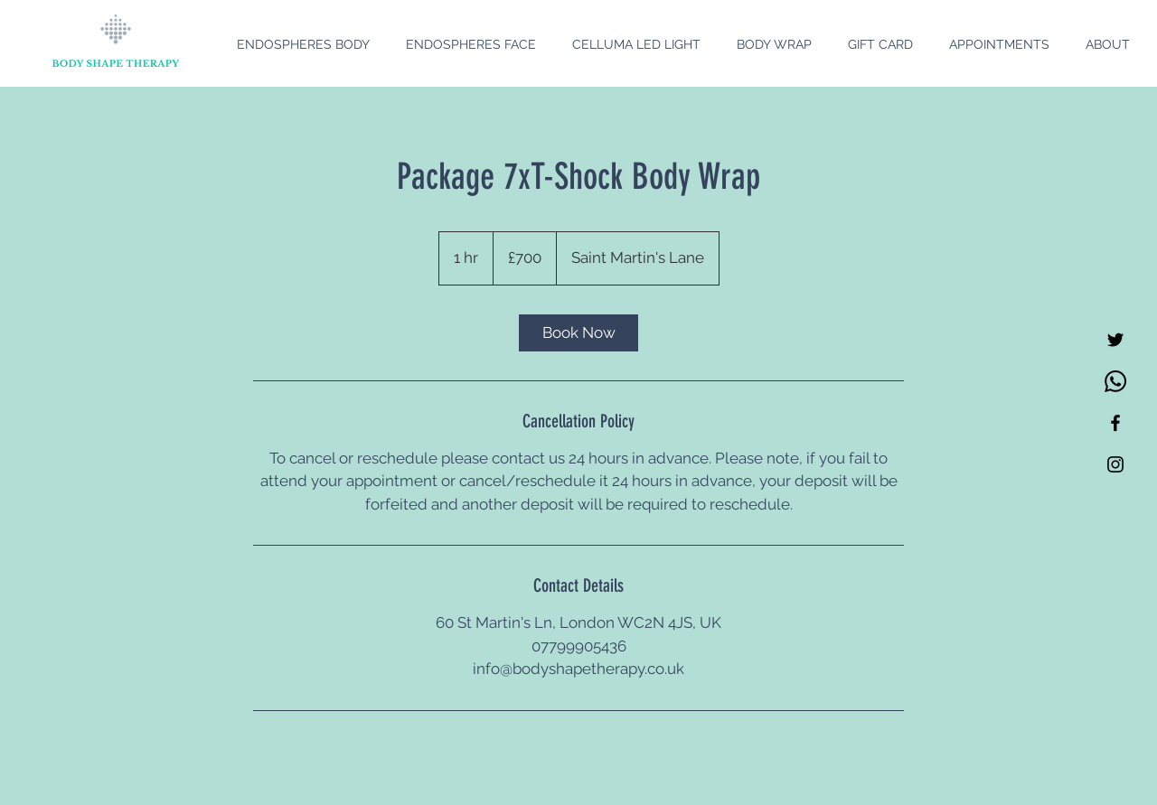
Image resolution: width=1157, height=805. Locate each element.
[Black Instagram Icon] (1115, 464)
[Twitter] (1115, 340)
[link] (578, 332)
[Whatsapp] (1115, 381)
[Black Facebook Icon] (1115, 423)
